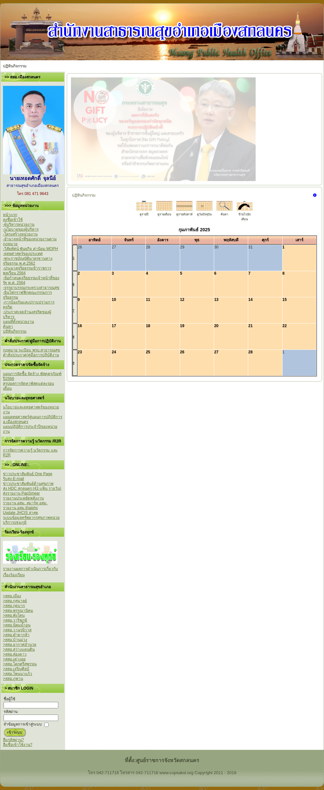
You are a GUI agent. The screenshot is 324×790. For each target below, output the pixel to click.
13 (216, 299)
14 (250, 299)
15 (285, 299)
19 (182, 326)
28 (250, 352)
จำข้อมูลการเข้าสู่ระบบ (23, 724)
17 (114, 326)
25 (148, 352)
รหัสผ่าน (10, 711)
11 (148, 299)
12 (182, 299)
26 (182, 352)
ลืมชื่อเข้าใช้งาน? (17, 744)
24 (114, 352)
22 (285, 326)
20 (216, 326)
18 (148, 326)
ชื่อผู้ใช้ (9, 699)
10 (114, 299)
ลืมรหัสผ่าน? (13, 740)
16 (80, 326)
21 (250, 326)
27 (216, 352)
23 (80, 352)
